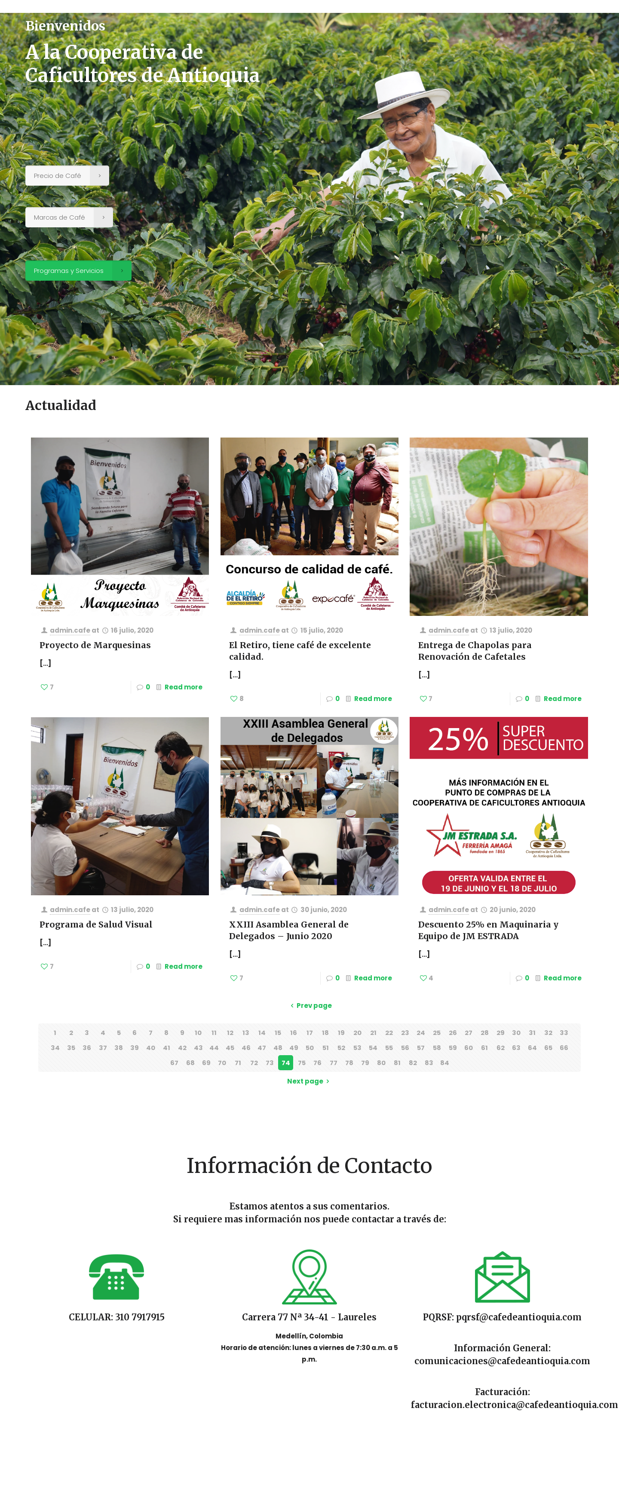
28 (485, 1032)
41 (166, 1047)
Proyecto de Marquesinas (95, 645)
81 (397, 1062)
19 (341, 1032)
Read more (183, 687)
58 (436, 1047)
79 (365, 1062)
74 (286, 1062)
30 (516, 1032)
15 (277, 1032)
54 (373, 1047)
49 (293, 1047)
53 (357, 1047)
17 (309, 1032)
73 (270, 1062)
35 (71, 1047)
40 (150, 1047)
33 (564, 1032)
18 (325, 1032)
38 (118, 1047)
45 (230, 1047)
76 (317, 1062)
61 (484, 1047)
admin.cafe (70, 630)
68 (190, 1062)
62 (500, 1047)
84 (444, 1062)
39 (134, 1047)
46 (246, 1047)
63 (516, 1047)
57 (421, 1047)
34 (55, 1047)
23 (405, 1032)
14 (262, 1032)
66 (564, 1047)
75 (301, 1062)
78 (349, 1062)
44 (214, 1047)
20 (357, 1032)
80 (381, 1062)
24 (421, 1032)
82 (413, 1062)
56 (405, 1047)
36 (87, 1047)
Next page (309, 1081)
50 (309, 1047)
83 (429, 1062)
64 (532, 1047)
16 (293, 1032)
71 (238, 1062)
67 (174, 1062)
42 (182, 1047)
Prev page (310, 1005)
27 (468, 1032)
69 (206, 1062)
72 (254, 1062)
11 (214, 1032)
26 (453, 1032)
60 (468, 1047)
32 (548, 1032)
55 (389, 1047)
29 (500, 1032)
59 (452, 1047)
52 (341, 1047)
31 (532, 1032)
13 (245, 1032)
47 (261, 1047)
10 (198, 1032)
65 (548, 1047)
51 (325, 1047)
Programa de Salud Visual (96, 924)
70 (222, 1062)
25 (437, 1032)
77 (333, 1062)
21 (373, 1032)
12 (230, 1032)
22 (389, 1032)
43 (198, 1047)
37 (103, 1047)
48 (277, 1047)
